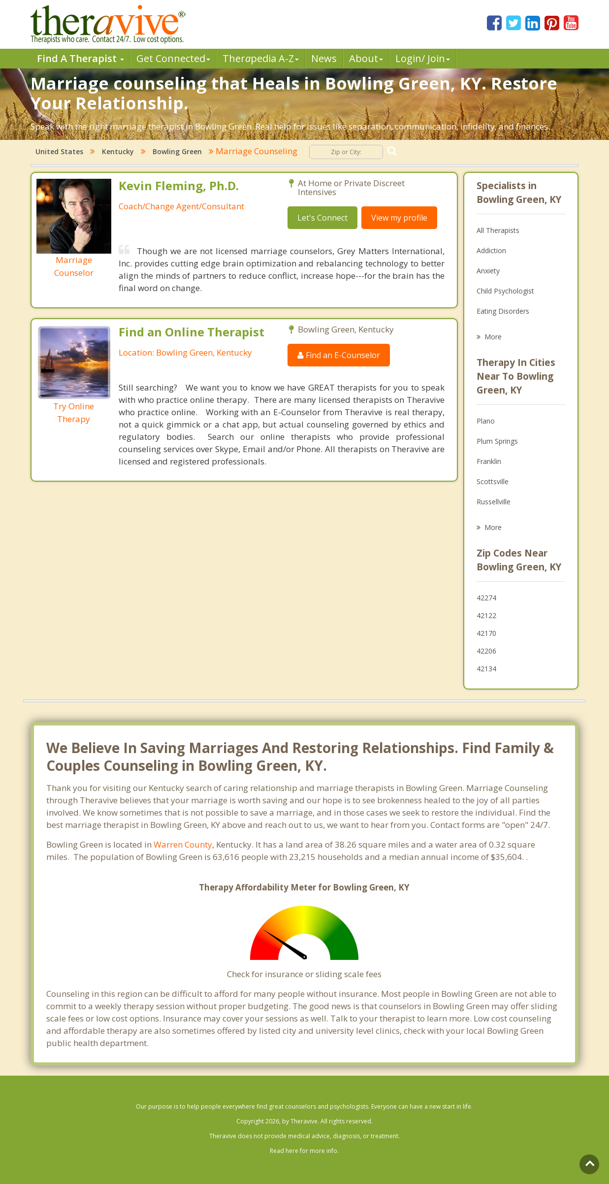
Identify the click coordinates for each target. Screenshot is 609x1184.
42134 (486, 668)
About (366, 58)
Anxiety (488, 270)
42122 (486, 615)
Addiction (491, 250)
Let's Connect (322, 217)
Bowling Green (177, 151)
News (324, 58)
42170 (486, 633)
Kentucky (118, 151)
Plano (486, 421)
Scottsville (493, 481)
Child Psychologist (505, 291)
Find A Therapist (80, 58)
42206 (486, 651)
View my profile (399, 217)
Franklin (489, 461)
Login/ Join (422, 58)
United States (59, 151)
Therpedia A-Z (261, 58)
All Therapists (498, 230)
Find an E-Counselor (338, 355)
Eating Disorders (503, 311)
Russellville (494, 501)
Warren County (183, 844)
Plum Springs (497, 441)
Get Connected (173, 58)
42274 (486, 597)
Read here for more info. (304, 1151)
